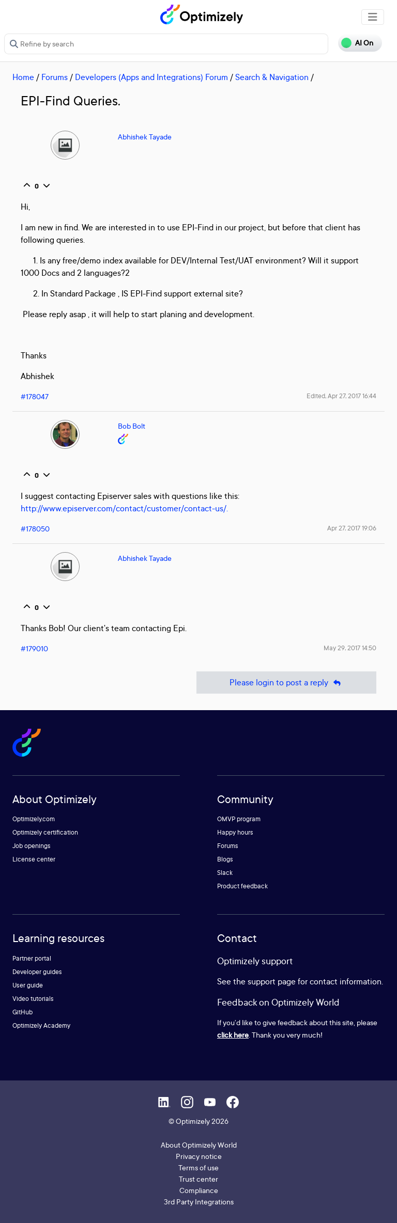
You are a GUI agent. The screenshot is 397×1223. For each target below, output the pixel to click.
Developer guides (37, 971)
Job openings (31, 845)
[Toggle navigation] (372, 17)
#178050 (35, 529)
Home (23, 77)
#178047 (35, 396)
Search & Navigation (272, 77)
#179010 (34, 648)
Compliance (198, 1190)
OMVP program (239, 818)
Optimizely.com (33, 818)
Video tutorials (33, 998)
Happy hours (235, 832)
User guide (27, 985)
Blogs (225, 859)
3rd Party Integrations (199, 1201)
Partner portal (31, 958)
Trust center (198, 1179)
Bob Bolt (131, 426)
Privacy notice (199, 1156)
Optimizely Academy (41, 1025)
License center (33, 859)
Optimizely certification (45, 832)
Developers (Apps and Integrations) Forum (151, 77)
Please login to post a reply (286, 682)
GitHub (22, 1012)
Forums (54, 77)
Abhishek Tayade (145, 137)
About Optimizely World (199, 1145)
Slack (225, 872)
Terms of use (198, 1167)
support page (272, 981)
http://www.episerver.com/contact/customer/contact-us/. (124, 508)
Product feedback (242, 886)
